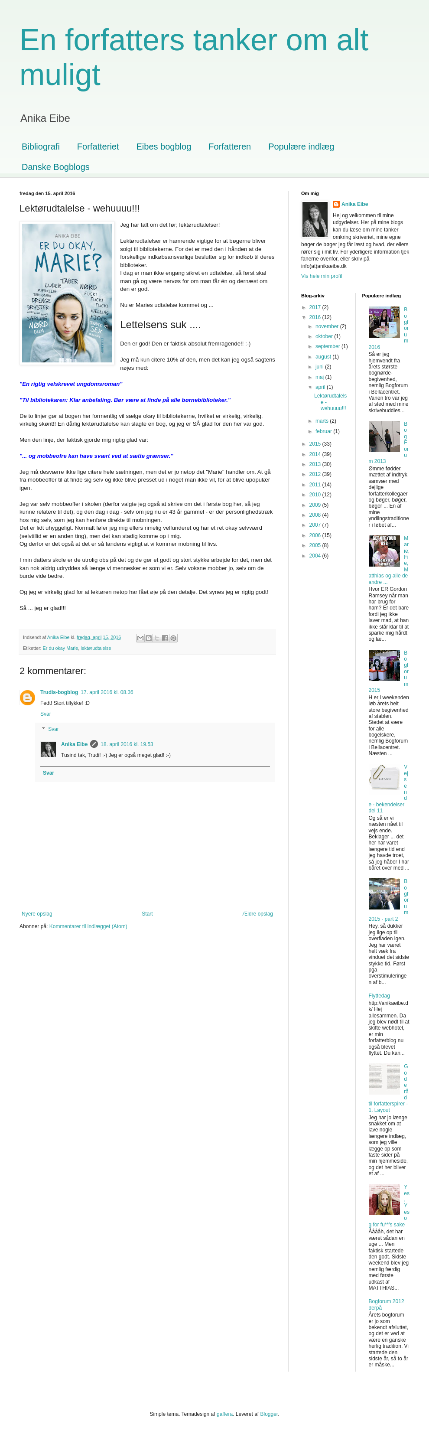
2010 (315, 495)
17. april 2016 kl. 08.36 (107, 692)
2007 (315, 525)
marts (322, 421)
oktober (324, 336)
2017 (315, 307)
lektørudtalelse (96, 648)
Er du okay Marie (60, 648)
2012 (315, 474)
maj (320, 377)
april (321, 387)
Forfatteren (229, 146)
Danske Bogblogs (56, 167)
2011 (315, 485)
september (328, 346)
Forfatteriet (98, 146)
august (323, 357)
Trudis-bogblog (59, 692)
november (327, 326)
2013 (315, 464)
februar (324, 431)
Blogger (269, 1414)
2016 (315, 317)
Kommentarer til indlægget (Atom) (88, 926)
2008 (315, 515)
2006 (315, 535)
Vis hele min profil (321, 276)
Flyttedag (379, 996)
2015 (315, 444)
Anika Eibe (74, 744)
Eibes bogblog (164, 146)
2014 (315, 454)
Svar (45, 714)
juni (320, 367)
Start (147, 914)
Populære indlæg (301, 146)
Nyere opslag (37, 914)
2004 (315, 556)
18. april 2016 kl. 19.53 (127, 744)
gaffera (225, 1414)
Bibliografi (41, 146)
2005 (315, 545)
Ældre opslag (257, 914)
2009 (315, 505)
